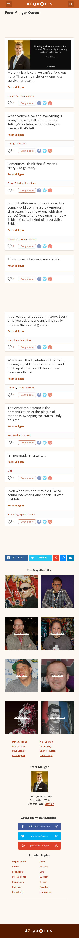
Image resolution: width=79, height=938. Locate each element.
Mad (10, 470)
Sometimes (30, 183)
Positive (16, 886)
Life (42, 871)
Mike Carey (46, 746)
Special (23, 514)
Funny (15, 866)
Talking (11, 143)
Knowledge (18, 892)
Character (12, 238)
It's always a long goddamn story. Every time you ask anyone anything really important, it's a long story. (37, 320)
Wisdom (44, 876)
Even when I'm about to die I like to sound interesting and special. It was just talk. (35, 495)
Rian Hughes (18, 755)
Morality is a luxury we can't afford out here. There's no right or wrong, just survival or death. (37, 76)
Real (10, 435)
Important (19, 339)
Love (42, 861)
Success (44, 866)
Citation (49, 803)
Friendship (17, 871)
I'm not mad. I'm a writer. (27, 455)
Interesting (13, 514)
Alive (18, 143)
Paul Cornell (18, 750)
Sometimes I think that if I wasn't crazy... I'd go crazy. (32, 166)
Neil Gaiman (46, 741)
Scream (27, 435)
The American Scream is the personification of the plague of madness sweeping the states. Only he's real (35, 414)
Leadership (18, 881)
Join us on (39, 826)
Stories (29, 339)
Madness (17, 435)
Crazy (10, 183)
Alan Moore (18, 746)
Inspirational (19, 861)
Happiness (45, 892)
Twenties (29, 387)
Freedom (44, 886)
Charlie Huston (48, 750)
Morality (29, 95)
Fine (24, 143)
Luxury (11, 95)
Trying (21, 387)
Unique (22, 238)
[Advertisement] (39, 26)
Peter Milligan (16, 87)
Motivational (19, 876)
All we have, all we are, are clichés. (34, 259)
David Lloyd (46, 755)
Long (10, 339)
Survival (20, 95)
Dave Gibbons (19, 741)
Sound (31, 514)
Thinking (19, 183)
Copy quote (27, 103)
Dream (43, 881)
